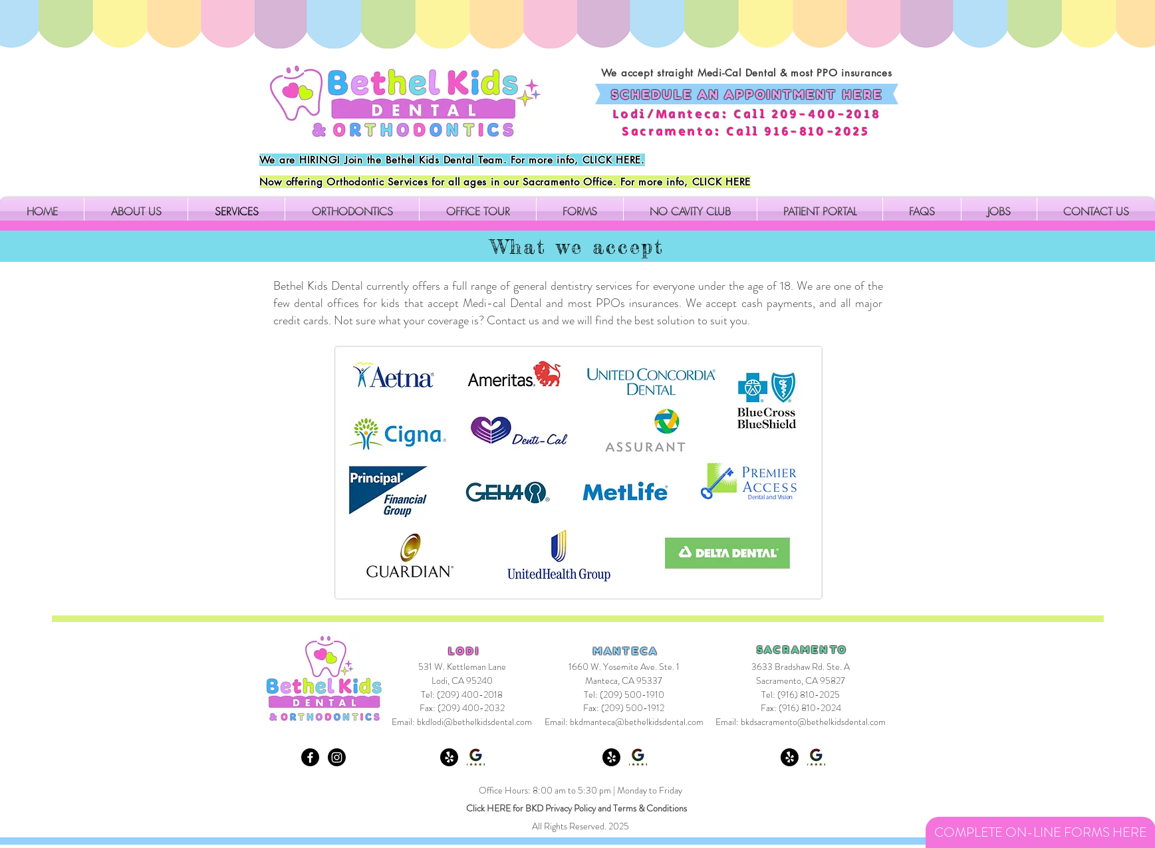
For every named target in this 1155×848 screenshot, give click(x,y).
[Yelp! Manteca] (611, 757)
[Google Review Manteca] (638, 757)
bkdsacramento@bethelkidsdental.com (813, 721)
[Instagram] (337, 757)
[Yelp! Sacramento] (790, 757)
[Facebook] (310, 757)
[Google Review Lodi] (476, 757)
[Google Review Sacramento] (816, 757)
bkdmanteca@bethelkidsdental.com (637, 721)
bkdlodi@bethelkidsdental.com (474, 721)
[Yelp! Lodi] (449, 757)
